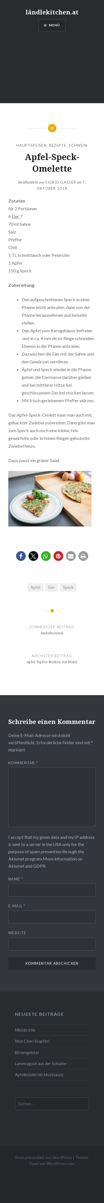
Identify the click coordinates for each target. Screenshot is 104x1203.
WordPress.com (60, 1163)
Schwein (78, 145)
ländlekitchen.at (52, 12)
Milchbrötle (25, 1030)
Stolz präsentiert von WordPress (43, 1157)
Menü (54, 25)
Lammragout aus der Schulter (41, 1063)
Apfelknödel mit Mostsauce (39, 1074)
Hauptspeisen (31, 145)
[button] (21, 556)
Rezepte (58, 145)
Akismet (16, 858)
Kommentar (23, 763)
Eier (16, 216)
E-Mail (16, 906)
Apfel (35, 587)
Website (17, 933)
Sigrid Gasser (60, 182)
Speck (68, 587)
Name (15, 879)
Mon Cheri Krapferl (32, 1041)
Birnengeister (27, 1052)
